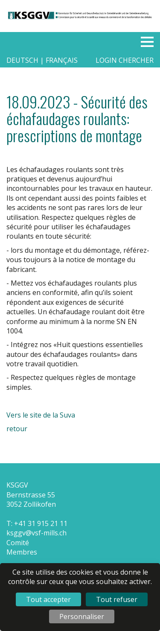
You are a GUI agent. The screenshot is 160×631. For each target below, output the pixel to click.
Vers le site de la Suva (40, 415)
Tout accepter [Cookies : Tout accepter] (48, 599)
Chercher (136, 60)
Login (106, 60)
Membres (21, 552)
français (62, 60)
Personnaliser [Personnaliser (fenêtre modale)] (81, 616)
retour (16, 428)
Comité (17, 542)
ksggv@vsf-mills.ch (36, 533)
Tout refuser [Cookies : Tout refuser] (116, 599)
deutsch (23, 60)
